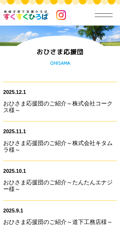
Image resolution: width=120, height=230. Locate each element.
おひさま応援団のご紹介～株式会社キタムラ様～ (58, 146)
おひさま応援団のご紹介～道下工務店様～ (58, 222)
